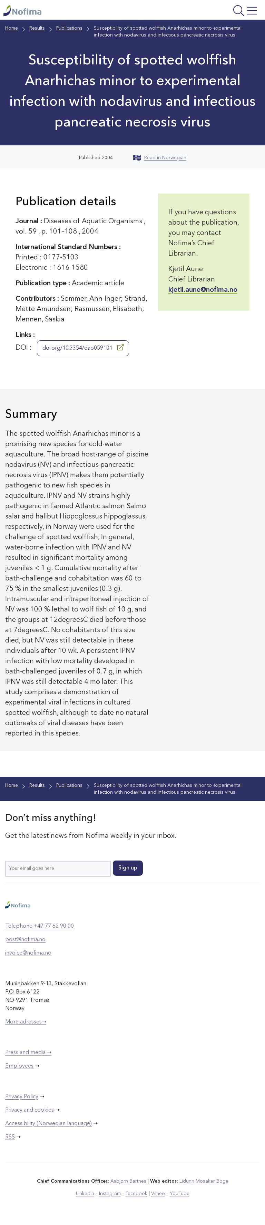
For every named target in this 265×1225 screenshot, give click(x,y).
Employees (19, 1066)
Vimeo (158, 1193)
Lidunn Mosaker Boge (203, 1181)
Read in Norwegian (159, 157)
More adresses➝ (25, 1022)
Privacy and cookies (30, 1110)
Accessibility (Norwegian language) (48, 1123)
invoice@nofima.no (28, 953)
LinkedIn (85, 1193)
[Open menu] (214, 11)
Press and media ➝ (28, 1053)
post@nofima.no (25, 940)
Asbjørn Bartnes (128, 1181)
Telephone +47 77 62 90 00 (39, 926)
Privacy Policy (21, 1097)
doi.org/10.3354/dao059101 (83, 347)
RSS (10, 1137)
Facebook (136, 1193)
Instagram (110, 1193)
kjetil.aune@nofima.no (202, 290)
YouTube (179, 1193)
